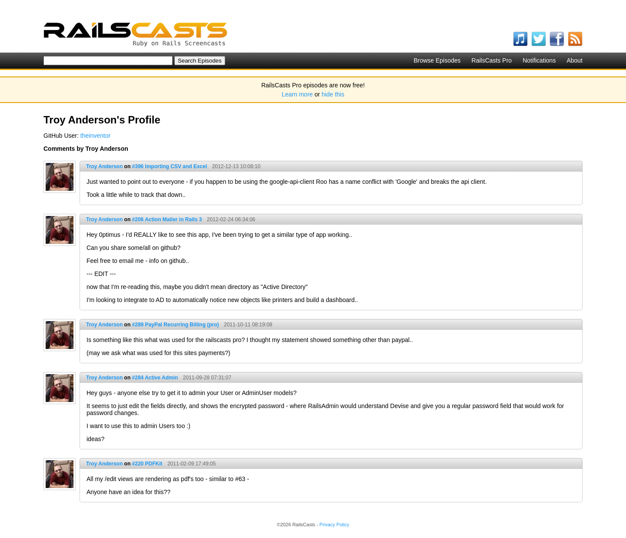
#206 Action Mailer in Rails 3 (167, 219)
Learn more (297, 94)
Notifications (539, 60)
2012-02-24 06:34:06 (231, 219)
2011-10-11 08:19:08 (248, 325)
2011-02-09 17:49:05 (191, 464)
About (574, 60)
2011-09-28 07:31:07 (207, 378)
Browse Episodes (436, 60)
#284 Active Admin (155, 378)
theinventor (95, 135)
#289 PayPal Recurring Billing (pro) (175, 325)
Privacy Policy (334, 524)
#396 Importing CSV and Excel (169, 166)
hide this (333, 94)
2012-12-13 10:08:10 (236, 166)
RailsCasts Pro (492, 60)
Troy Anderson (104, 166)
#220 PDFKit (147, 464)
